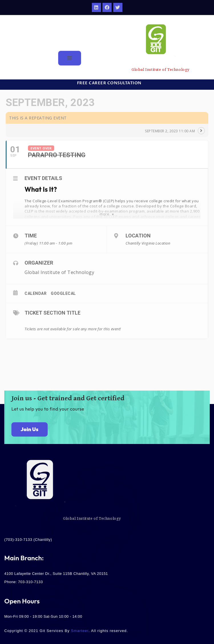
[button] (107, 83)
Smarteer (80, 631)
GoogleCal (63, 293)
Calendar (36, 293)
